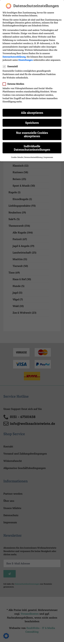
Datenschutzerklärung (14, 53)
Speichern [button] (32, 120)
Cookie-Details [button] (17, 154)
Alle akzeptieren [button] (32, 110)
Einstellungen (25, 57)
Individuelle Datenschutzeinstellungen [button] (32, 145)
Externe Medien (14, 81)
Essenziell (11, 63)
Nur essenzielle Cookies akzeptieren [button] (32, 131)
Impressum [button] (48, 154)
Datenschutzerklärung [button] (33, 154)
